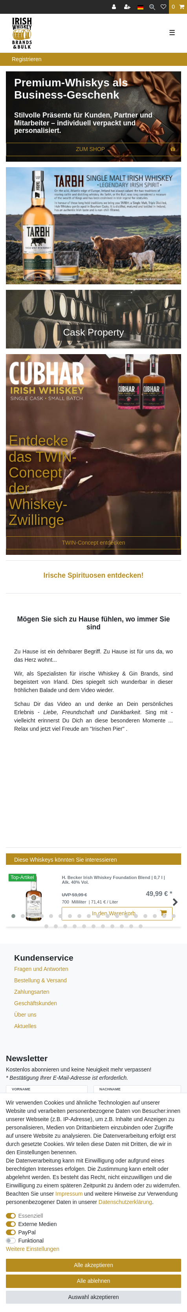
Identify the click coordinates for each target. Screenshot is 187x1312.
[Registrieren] (128, 7)
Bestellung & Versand (40, 980)
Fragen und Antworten (41, 969)
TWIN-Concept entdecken (93, 542)
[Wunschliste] (163, 7)
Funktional (31, 1240)
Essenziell (30, 1216)
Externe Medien (37, 1224)
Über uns (25, 1015)
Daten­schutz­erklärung (125, 1202)
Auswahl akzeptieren (93, 1297)
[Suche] (152, 7)
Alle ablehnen (93, 1281)
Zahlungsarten (32, 992)
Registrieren (26, 59)
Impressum (68, 1194)
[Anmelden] (114, 7)
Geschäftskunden (35, 1003)
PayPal (27, 1232)
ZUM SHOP (125, 149)
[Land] (140, 7)
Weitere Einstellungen (32, 1249)
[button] (19, 225)
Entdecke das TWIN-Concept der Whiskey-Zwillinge (43, 480)
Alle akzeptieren (93, 1265)
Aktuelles (25, 1026)
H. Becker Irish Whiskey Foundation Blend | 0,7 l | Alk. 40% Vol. (113, 880)
